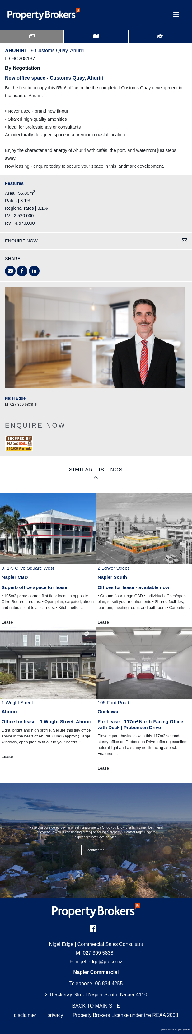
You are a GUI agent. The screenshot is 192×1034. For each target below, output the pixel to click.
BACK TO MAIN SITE (96, 1005)
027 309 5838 (94, 953)
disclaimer (25, 1015)
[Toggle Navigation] (176, 15)
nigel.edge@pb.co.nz (99, 961)
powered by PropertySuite (175, 1029)
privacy (55, 1015)
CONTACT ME (96, 850)
